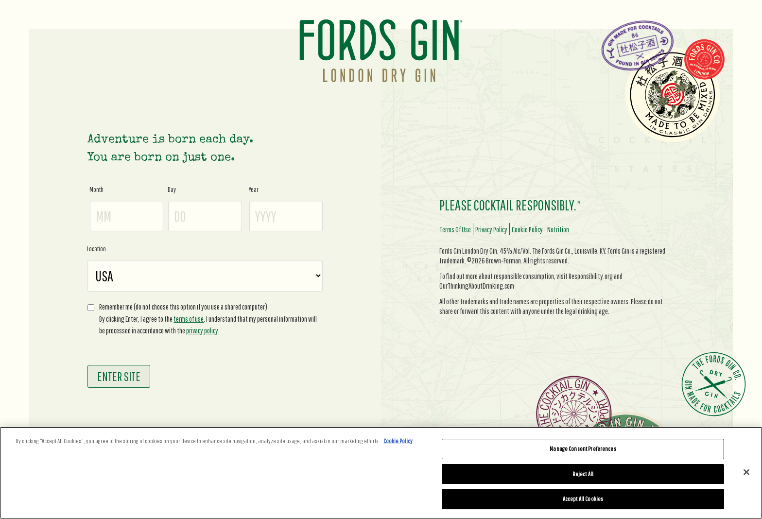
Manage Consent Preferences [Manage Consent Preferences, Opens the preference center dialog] (583, 448)
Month (96, 189)
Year (254, 189)
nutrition (558, 229)
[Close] (746, 472)
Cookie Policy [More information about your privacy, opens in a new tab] (398, 441)
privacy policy (202, 330)
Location (96, 249)
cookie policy (527, 229)
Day (172, 189)
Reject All (582, 474)
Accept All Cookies (583, 498)
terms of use (188, 318)
